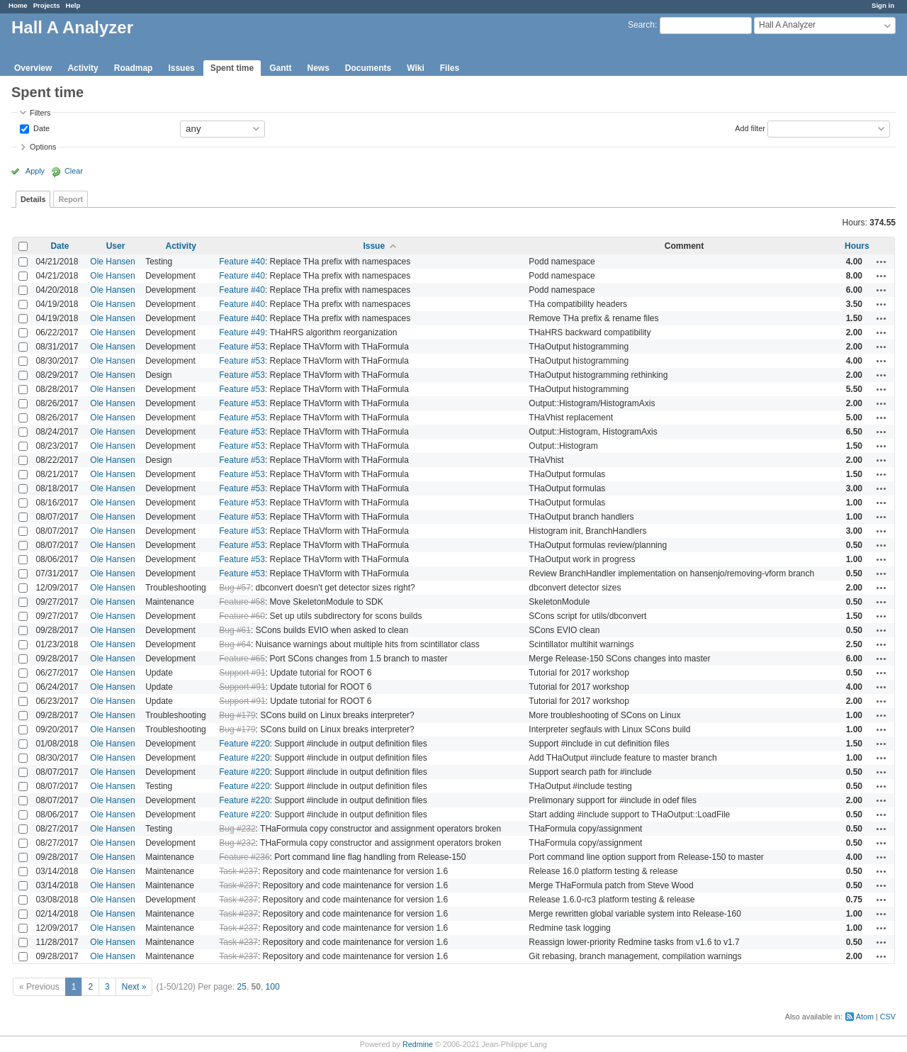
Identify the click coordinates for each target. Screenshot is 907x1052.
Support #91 (242, 673)
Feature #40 (242, 262)
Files (449, 68)
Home (18, 5)
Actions (881, 261)
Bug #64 (235, 644)
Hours (857, 246)
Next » (134, 987)
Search (641, 25)
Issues (181, 68)
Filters (40, 112)
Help (73, 5)
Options (43, 146)
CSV (888, 1016)
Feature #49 (242, 332)
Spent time (232, 68)
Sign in (883, 5)
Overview (33, 68)
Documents (368, 68)
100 (273, 987)
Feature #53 (242, 347)
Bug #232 (237, 829)
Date (40, 127)
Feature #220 (244, 744)
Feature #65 (242, 659)
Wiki (415, 68)
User (115, 246)
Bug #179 (237, 715)
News (318, 68)
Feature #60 (242, 616)
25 (242, 987)
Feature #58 (242, 602)
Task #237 (238, 871)
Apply (35, 171)
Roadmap (133, 68)
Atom (865, 1016)
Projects (46, 5)
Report (70, 199)
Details (33, 199)
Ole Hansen (112, 262)
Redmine (417, 1044)
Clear (73, 171)
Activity (82, 68)
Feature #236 (244, 857)
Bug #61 (235, 630)
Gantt (280, 68)
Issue (374, 246)
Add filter (750, 127)
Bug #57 (235, 588)
